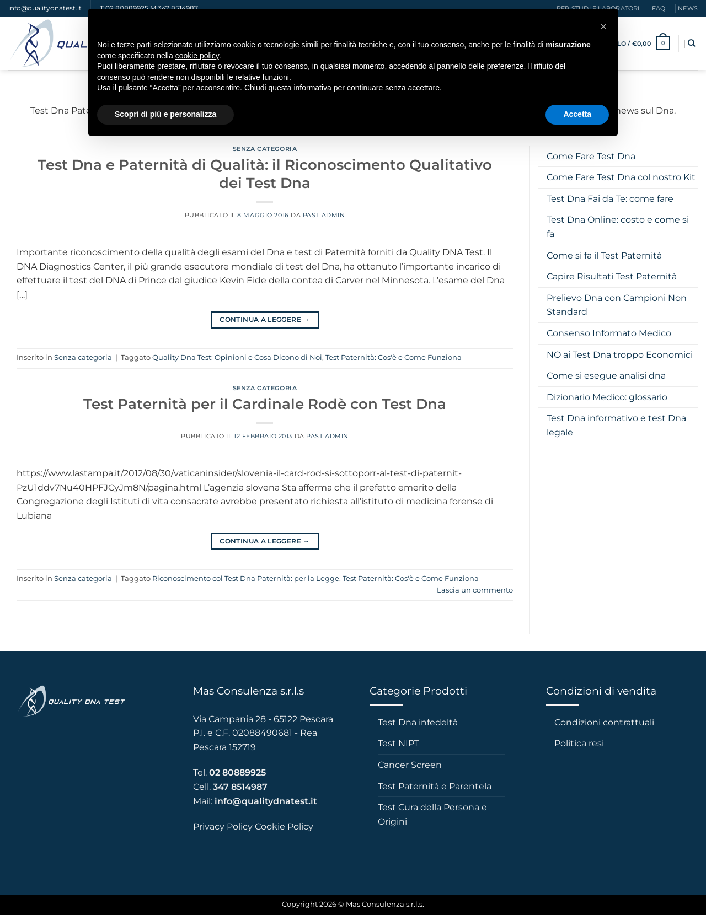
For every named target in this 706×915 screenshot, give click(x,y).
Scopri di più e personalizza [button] (165, 114)
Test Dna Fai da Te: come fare (610, 198)
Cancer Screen (410, 765)
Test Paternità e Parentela (434, 786)
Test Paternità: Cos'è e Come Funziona (393, 357)
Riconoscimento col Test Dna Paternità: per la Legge (245, 578)
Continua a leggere (264, 319)
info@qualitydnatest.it (45, 8)
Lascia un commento (475, 590)
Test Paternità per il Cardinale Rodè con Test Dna (264, 403)
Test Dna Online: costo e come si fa (618, 226)
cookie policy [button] (197, 55)
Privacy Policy (223, 826)
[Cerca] (691, 43)
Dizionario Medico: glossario (607, 397)
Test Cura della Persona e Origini (432, 814)
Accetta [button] (577, 114)
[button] (603, 26)
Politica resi (579, 743)
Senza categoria (265, 149)
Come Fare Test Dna (591, 156)
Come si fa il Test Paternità (604, 255)
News (688, 8)
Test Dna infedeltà (418, 722)
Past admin (324, 215)
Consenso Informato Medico (609, 333)
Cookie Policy (284, 826)
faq (659, 8)
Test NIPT (398, 743)
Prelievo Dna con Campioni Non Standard (617, 305)
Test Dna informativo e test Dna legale (616, 425)
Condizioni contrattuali (604, 722)
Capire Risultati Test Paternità (612, 276)
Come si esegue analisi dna (606, 375)
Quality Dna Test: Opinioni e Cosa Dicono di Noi (237, 357)
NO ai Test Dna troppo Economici (620, 354)
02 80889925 (237, 772)
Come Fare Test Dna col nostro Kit (621, 177)
